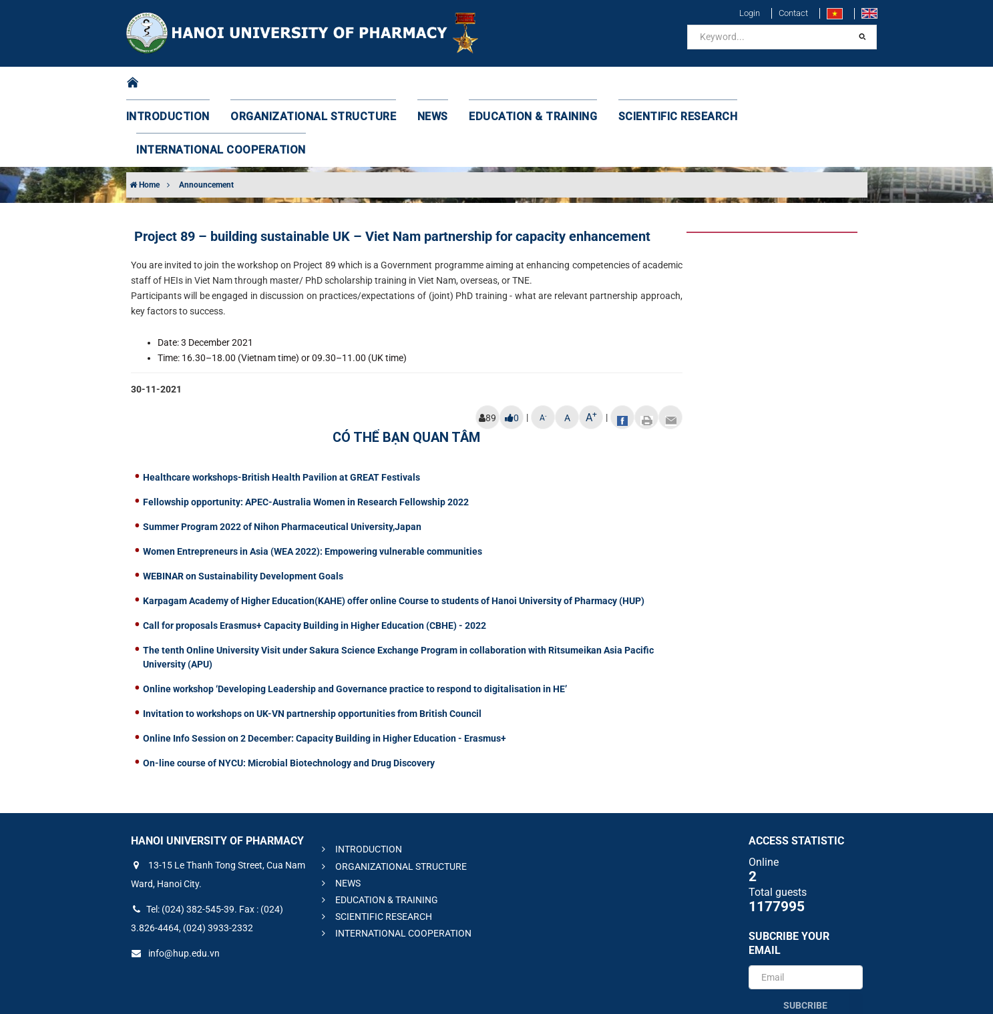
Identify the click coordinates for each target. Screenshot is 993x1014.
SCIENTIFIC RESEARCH (642, 83)
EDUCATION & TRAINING (511, 83)
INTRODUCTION (183, 83)
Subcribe (805, 938)
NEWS (420, 83)
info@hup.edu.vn (175, 886)
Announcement (206, 118)
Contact (793, 13)
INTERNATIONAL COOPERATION (790, 83)
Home (145, 118)
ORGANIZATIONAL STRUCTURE (312, 83)
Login (749, 13)
